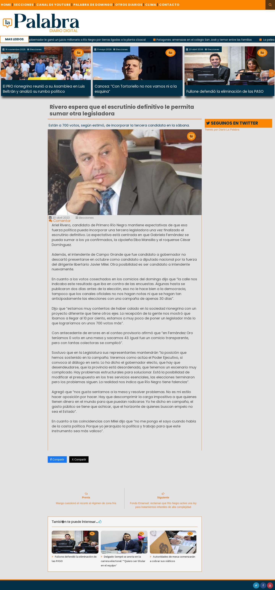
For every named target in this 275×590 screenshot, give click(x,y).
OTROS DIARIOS (129, 4)
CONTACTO (169, 4)
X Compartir (79, 459)
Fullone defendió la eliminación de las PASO (225, 91)
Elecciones (85, 218)
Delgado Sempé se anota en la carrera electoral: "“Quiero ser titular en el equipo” (123, 561)
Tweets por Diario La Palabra (222, 129)
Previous (3, 73)
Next (272, 73)
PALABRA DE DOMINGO (93, 4)
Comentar (60, 220)
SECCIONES (24, 4)
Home (7, 4)
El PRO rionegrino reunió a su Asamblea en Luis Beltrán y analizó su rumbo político (44, 89)
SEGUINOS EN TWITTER (232, 123)
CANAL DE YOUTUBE (54, 4)
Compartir (57, 459)
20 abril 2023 (59, 218)
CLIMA (151, 4)
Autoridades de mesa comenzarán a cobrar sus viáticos (172, 559)
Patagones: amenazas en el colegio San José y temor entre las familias (206, 40)
